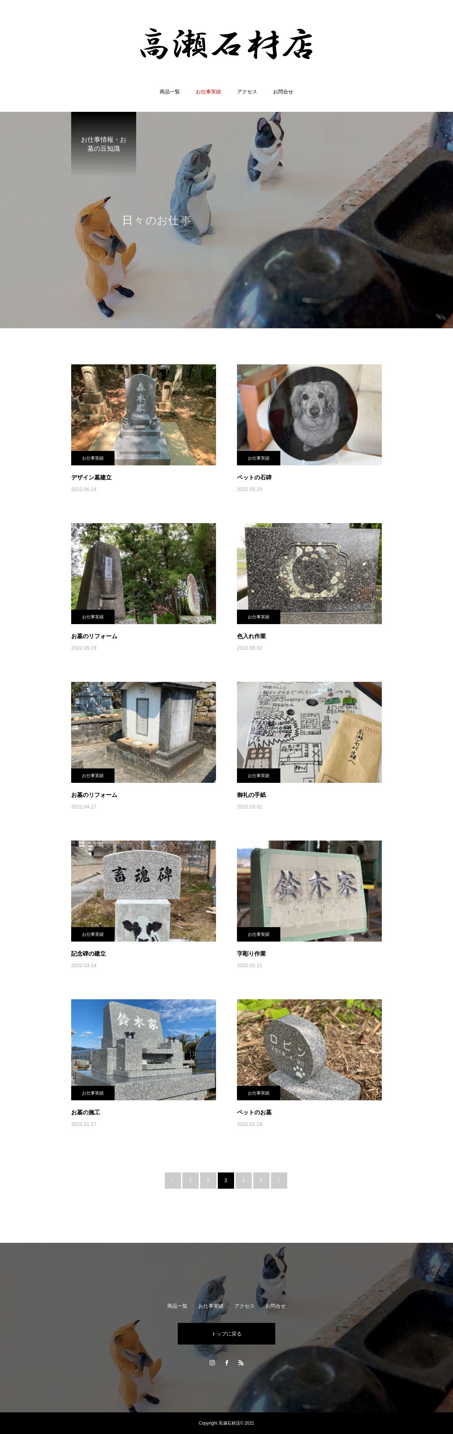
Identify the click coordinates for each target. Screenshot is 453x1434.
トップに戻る (226, 1334)
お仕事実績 (208, 92)
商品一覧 (170, 92)
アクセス (247, 92)
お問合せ (283, 92)
